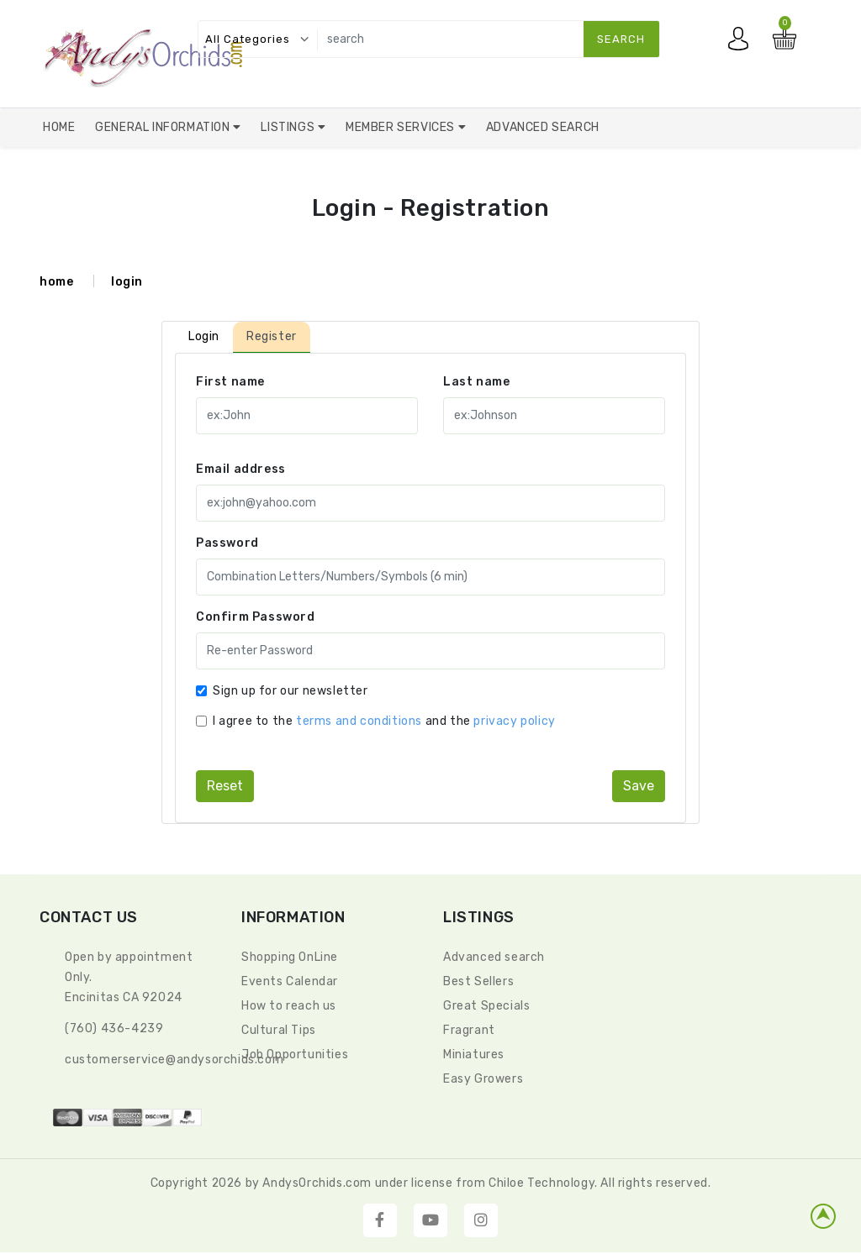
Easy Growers (483, 1079)
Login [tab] (203, 336)
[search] (484, 39)
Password (227, 543)
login (127, 282)
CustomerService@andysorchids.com (174, 1059)
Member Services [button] (402, 127)
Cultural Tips (278, 1030)
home (56, 282)
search (621, 39)
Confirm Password (255, 617)
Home (59, 127)
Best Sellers (478, 981)
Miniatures (473, 1054)
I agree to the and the (384, 721)
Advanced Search (543, 127)
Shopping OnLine (289, 957)
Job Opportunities (294, 1054)
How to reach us (288, 1006)
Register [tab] (271, 336)
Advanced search (494, 957)
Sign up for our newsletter (290, 691)
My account (742, 42)
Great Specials (486, 1006)
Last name (476, 382)
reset (225, 786)
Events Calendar (289, 981)
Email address (241, 469)
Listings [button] (289, 127)
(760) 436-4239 (114, 1028)
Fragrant (469, 1030)
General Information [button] (164, 127)
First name (230, 382)
